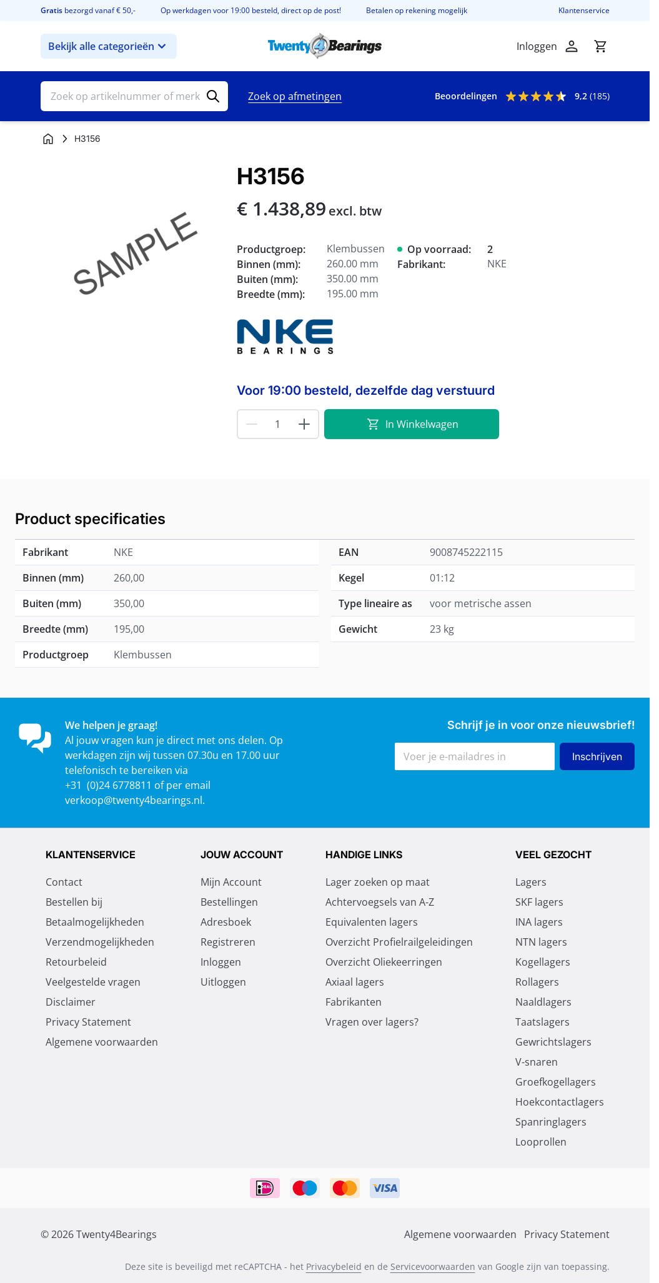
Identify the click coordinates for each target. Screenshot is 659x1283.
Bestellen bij (74, 902)
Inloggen (221, 962)
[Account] (571, 46)
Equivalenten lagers (371, 922)
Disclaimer (71, 1002)
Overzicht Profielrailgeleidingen (399, 942)
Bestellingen (229, 902)
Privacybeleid (334, 1266)
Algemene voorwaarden (102, 1042)
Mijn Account (231, 882)
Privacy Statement (88, 1022)
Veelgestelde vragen (93, 982)
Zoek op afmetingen (295, 96)
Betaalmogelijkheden (95, 922)
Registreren (228, 942)
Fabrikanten (353, 1002)
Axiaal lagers (354, 982)
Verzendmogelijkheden (100, 942)
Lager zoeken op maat (377, 882)
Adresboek (226, 922)
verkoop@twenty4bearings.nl (133, 800)
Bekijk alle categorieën (108, 46)
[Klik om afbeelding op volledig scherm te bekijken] (132, 255)
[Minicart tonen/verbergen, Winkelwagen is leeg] (600, 46)
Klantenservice (584, 10)
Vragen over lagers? (372, 1022)
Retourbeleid (76, 962)
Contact (64, 882)
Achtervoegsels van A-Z (379, 902)
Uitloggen (223, 982)
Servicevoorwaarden (432, 1266)
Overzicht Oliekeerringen (383, 962)
